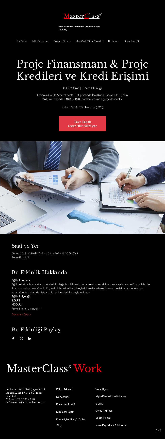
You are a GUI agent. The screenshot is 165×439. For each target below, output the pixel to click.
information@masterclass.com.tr (25, 402)
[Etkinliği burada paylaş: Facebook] (13, 338)
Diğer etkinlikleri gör (82, 125)
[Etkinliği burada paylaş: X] (21, 338)
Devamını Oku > (21, 314)
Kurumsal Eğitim (65, 411)
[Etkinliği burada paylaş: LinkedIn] (29, 338)
